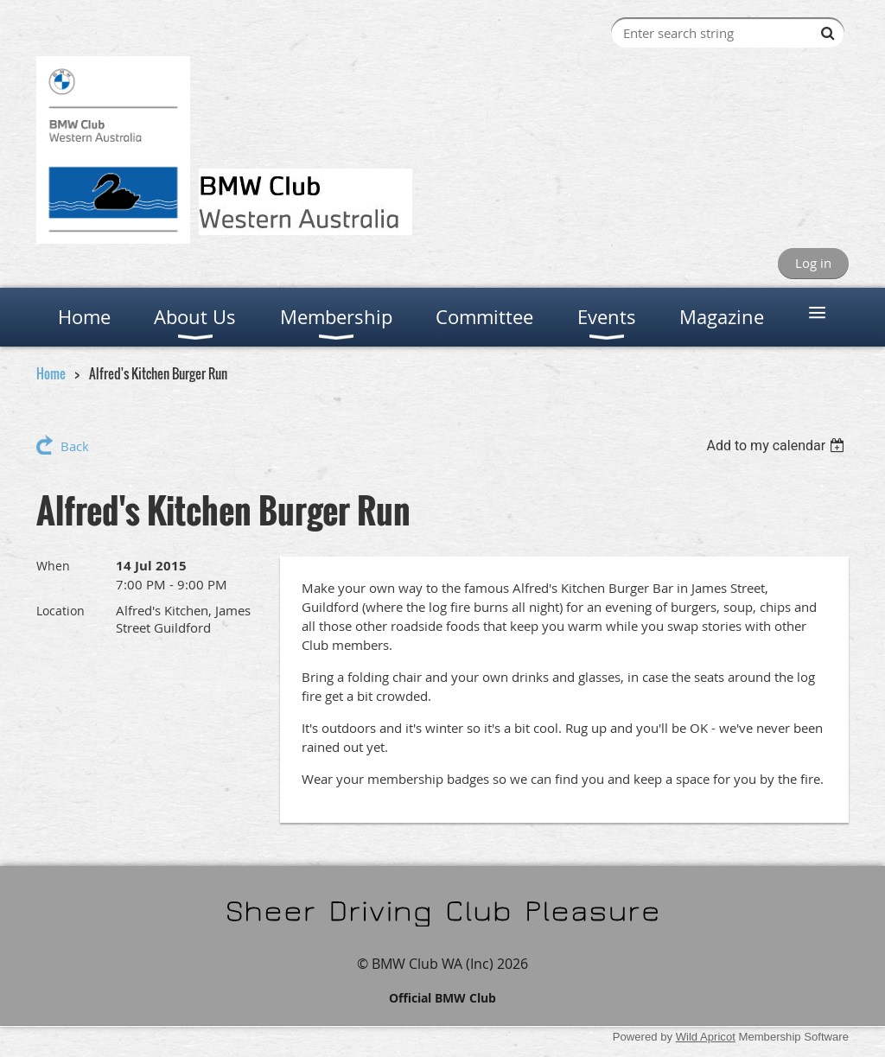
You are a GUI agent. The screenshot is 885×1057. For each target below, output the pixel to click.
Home (51, 373)
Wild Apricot (705, 1036)
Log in (813, 262)
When (53, 565)
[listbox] (777, 445)
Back (74, 446)
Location (60, 610)
